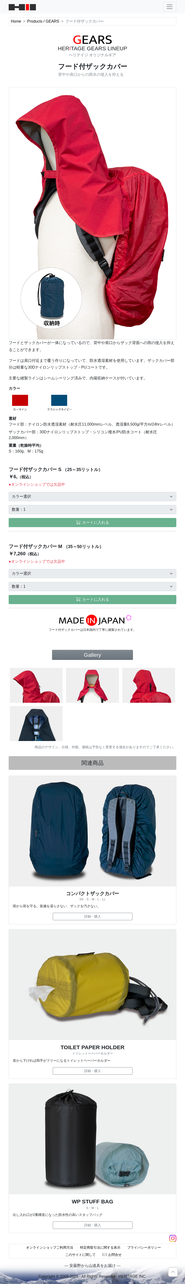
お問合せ (112, 1255)
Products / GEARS (43, 21)
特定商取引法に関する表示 (100, 1247)
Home (16, 21)
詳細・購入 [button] (92, 916)
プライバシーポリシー (144, 1247)
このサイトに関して (80, 1255)
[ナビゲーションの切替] (169, 7)
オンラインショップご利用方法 (49, 1247)
